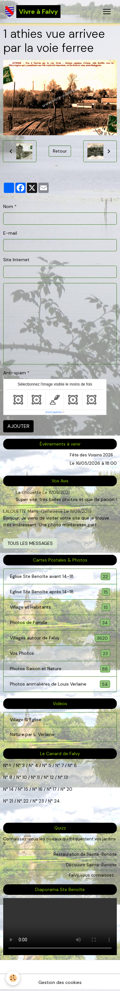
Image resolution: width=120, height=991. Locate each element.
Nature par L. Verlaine (32, 734)
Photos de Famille (60, 622)
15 (26, 789)
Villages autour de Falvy (60, 638)
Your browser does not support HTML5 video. (60, 926)
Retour (60, 151)
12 (52, 777)
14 (11, 789)
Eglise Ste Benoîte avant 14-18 (60, 576)
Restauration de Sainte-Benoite (85, 854)
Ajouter (18, 426)
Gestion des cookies (60, 982)
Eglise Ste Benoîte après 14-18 (60, 591)
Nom (8, 206)
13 (66, 777)
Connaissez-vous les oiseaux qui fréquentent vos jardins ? (59, 841)
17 (54, 789)
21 (11, 801)
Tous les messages (30, 543)
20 (68, 789)
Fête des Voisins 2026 (91, 455)
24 (56, 801)
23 (41, 801)
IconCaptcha (53, 412)
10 (24, 777)
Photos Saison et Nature (60, 668)
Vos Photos (60, 653)
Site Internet (16, 259)
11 (38, 777)
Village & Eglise (25, 719)
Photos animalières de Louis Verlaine (60, 684)
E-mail (10, 233)
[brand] (32, 11)
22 (25, 801)
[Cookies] (13, 978)
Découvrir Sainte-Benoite (91, 865)
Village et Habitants (60, 607)
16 (40, 789)
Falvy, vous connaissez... (93, 875)
